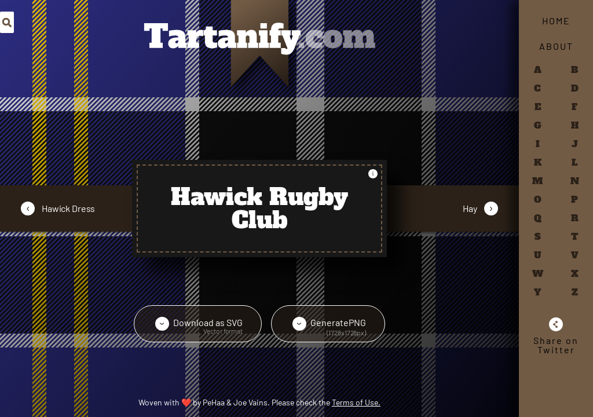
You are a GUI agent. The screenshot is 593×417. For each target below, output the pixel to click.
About (556, 46)
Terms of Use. (356, 402)
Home (556, 20)
